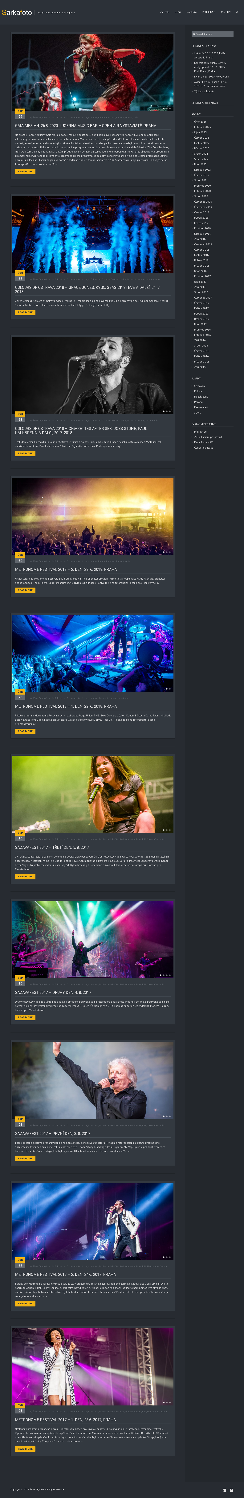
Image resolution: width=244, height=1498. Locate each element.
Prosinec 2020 (202, 185)
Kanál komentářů (204, 442)
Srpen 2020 (201, 196)
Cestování (199, 386)
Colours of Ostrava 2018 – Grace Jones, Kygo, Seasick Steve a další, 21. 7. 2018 (87, 289)
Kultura (58, 117)
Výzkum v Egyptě (204, 91)
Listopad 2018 (202, 233)
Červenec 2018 (203, 244)
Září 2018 (200, 239)
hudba (94, 117)
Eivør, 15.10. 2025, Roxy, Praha (211, 76)
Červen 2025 (201, 137)
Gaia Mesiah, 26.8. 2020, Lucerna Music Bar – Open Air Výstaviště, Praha (85, 125)
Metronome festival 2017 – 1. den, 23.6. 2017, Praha (65, 1419)
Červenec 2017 (203, 297)
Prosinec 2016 (202, 329)
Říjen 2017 (200, 281)
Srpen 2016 (201, 345)
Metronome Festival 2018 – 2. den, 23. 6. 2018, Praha (66, 569)
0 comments (73, 117)
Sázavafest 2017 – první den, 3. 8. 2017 (52, 1133)
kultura (128, 117)
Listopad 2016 (202, 335)
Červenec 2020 (203, 201)
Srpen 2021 (201, 180)
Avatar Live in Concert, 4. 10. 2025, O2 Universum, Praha (210, 84)
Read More (25, 171)
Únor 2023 (200, 164)
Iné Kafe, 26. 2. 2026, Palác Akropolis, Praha (209, 55)
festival (115, 279)
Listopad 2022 (202, 169)
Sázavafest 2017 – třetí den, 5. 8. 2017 (52, 847)
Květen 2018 (201, 255)
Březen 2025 (201, 148)
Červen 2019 (201, 212)
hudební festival (106, 117)
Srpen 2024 (201, 153)
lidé (144, 839)
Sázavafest (153, 839)
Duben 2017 (201, 313)
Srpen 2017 (201, 292)
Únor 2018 (200, 271)
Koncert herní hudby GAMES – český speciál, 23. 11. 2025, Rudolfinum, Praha (211, 67)
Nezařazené (201, 396)
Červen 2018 (201, 249)
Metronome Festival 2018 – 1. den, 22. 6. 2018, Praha (66, 706)
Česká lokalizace (203, 447)
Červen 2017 (201, 303)
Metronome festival (157, 1266)
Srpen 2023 (201, 159)
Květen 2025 (201, 143)
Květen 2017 (201, 308)
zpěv (135, 117)
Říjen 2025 (200, 132)
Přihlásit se (200, 431)
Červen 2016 (201, 351)
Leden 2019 (201, 223)
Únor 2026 (200, 121)
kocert (148, 279)
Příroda (198, 402)
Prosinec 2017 (202, 276)
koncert (120, 117)
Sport (197, 412)
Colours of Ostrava (100, 279)
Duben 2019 (201, 217)
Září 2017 (200, 287)
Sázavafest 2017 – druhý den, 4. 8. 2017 (53, 992)
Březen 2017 (201, 319)
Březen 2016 (201, 361)
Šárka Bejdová (40, 117)
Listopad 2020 (202, 191)
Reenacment (201, 407)
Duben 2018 (201, 260)
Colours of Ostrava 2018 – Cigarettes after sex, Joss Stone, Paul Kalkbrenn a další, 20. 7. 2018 (81, 430)
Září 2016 (200, 340)
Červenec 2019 (203, 207)
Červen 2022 (201, 175)
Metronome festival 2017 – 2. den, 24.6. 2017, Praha (65, 1274)
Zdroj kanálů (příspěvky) (208, 437)
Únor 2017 (200, 324)
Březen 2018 (201, 265)
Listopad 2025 (202, 127)
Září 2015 (200, 367)
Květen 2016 (201, 356)
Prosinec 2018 (202, 228)
